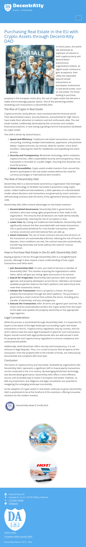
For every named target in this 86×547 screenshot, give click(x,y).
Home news (10, 532)
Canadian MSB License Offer (18, 536)
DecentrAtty (28, 5)
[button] (43, 437)
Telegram (13, 503)
